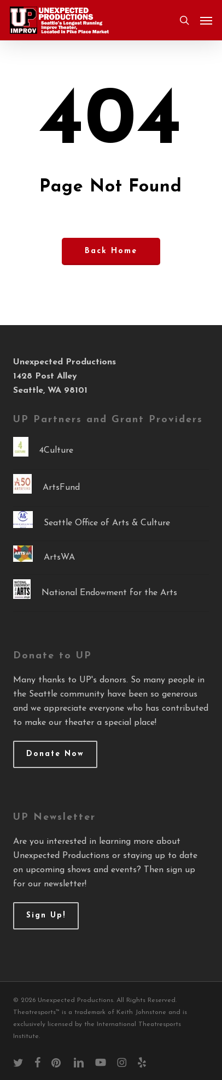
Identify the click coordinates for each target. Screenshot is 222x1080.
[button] (206, 20)
